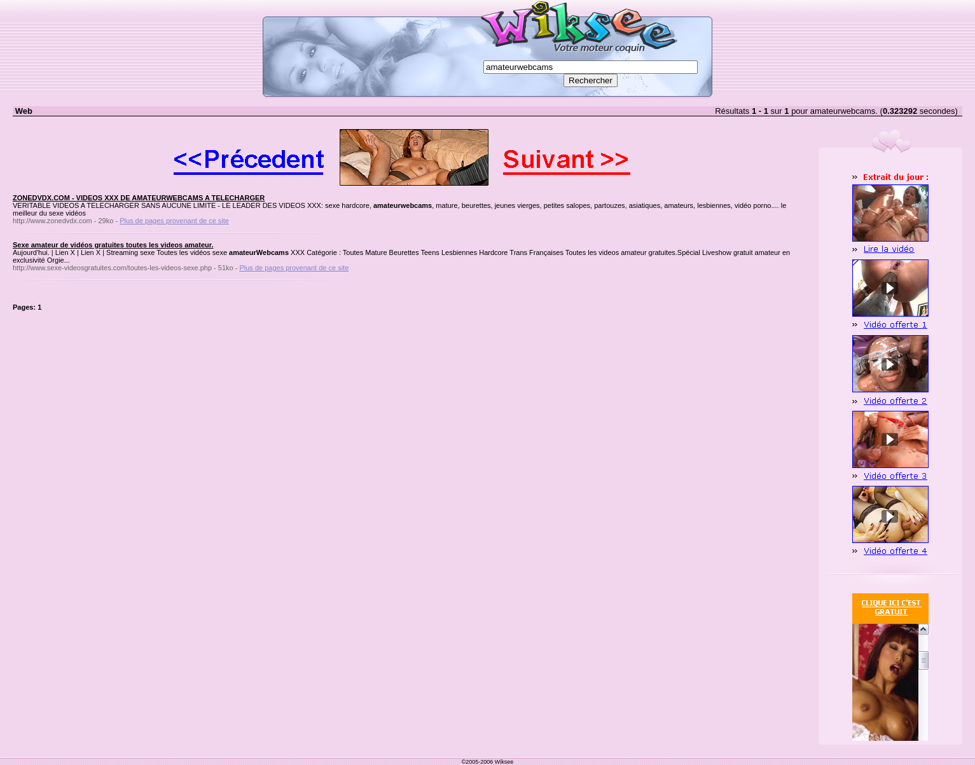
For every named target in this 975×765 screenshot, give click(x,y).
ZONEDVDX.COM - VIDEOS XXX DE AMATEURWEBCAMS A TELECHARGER (139, 198)
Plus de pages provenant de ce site (174, 220)
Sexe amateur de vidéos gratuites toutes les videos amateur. (113, 245)
